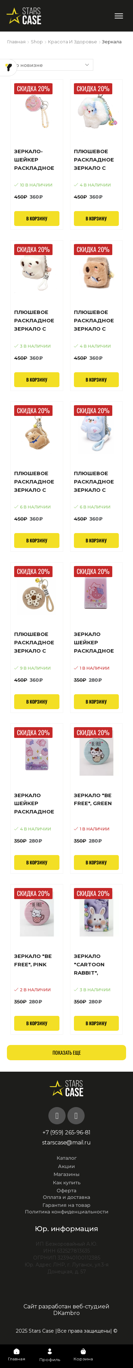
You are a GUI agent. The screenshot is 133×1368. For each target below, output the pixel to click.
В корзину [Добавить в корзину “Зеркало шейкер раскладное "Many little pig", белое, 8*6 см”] (36, 862)
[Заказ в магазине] (50, 65)
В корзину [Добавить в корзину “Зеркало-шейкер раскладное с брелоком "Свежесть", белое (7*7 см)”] (36, 218)
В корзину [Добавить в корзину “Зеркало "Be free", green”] (96, 862)
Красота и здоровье (72, 41)
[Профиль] (49, 1351)
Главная (16, 41)
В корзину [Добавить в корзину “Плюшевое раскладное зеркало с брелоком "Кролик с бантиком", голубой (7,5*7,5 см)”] (96, 218)
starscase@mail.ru (66, 1142)
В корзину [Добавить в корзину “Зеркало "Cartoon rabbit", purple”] (96, 1023)
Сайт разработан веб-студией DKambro (66, 1309)
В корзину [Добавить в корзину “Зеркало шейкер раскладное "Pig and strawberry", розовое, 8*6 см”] (96, 701)
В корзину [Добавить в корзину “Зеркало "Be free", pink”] (36, 1023)
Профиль (49, 1359)
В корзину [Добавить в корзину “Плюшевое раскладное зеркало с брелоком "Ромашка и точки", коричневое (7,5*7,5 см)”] (36, 701)
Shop (37, 41)
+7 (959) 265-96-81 (66, 1132)
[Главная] (16, 1351)
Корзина (83, 1358)
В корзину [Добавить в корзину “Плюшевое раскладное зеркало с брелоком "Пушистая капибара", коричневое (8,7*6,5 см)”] (96, 379)
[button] (119, 16)
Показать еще (67, 1052)
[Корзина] (83, 1351)
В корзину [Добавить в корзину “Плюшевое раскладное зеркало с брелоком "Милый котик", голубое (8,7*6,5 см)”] (96, 540)
